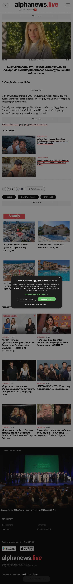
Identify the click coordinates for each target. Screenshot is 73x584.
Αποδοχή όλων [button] (47, 299)
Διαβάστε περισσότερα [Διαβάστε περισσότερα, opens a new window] (40, 291)
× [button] (59, 278)
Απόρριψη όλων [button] (27, 299)
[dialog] (36, 292)
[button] (36, 294)
